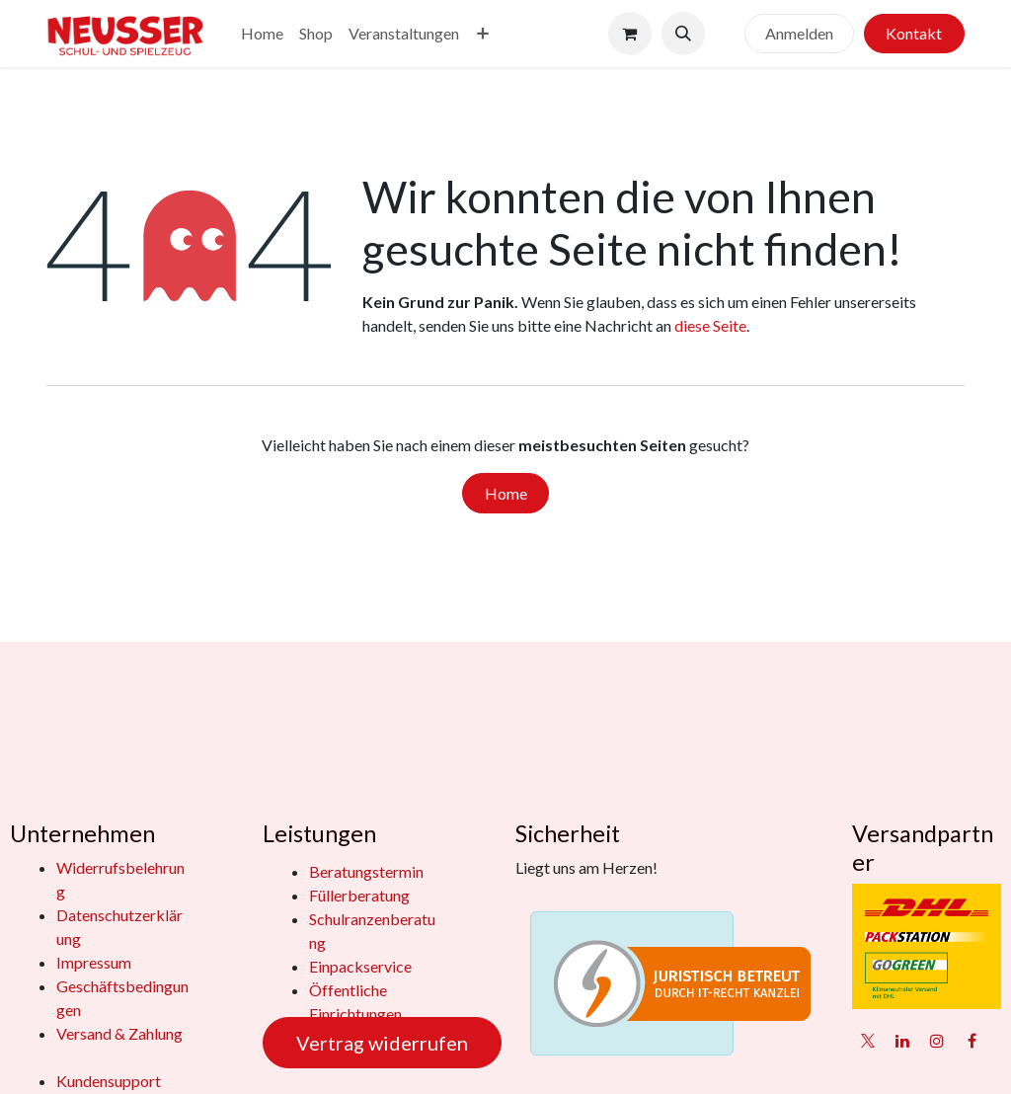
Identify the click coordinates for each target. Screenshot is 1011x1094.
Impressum (93, 962)
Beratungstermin (366, 871)
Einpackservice (360, 966)
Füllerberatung (359, 895)
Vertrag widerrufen (382, 1043)
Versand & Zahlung (119, 1033)
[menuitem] (262, 33)
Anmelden (799, 33)
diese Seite (710, 325)
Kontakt (914, 33)
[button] (683, 33)
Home (506, 493)
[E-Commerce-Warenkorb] (630, 33)
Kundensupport (108, 1080)
